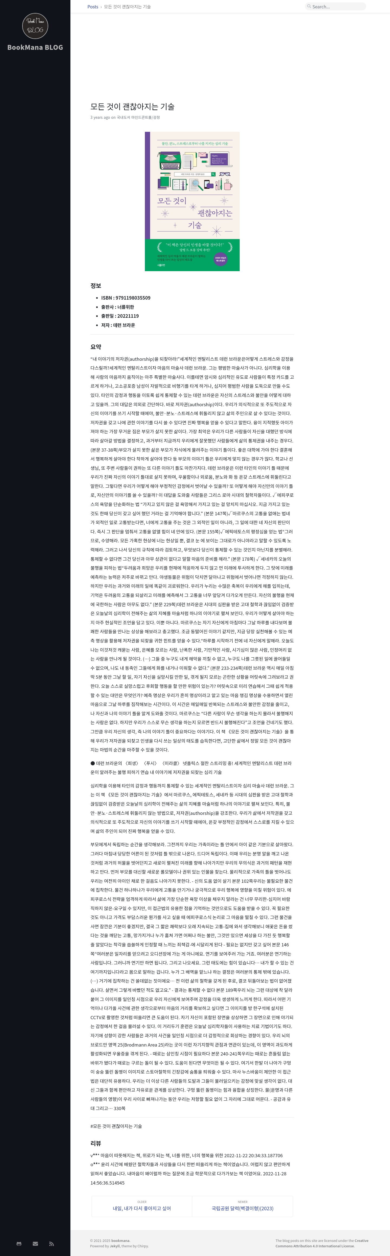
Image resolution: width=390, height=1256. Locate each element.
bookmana (120, 1240)
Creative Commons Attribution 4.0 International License (322, 1243)
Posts (93, 6)
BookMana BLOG (35, 47)
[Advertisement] (35, 141)
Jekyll (115, 1245)
